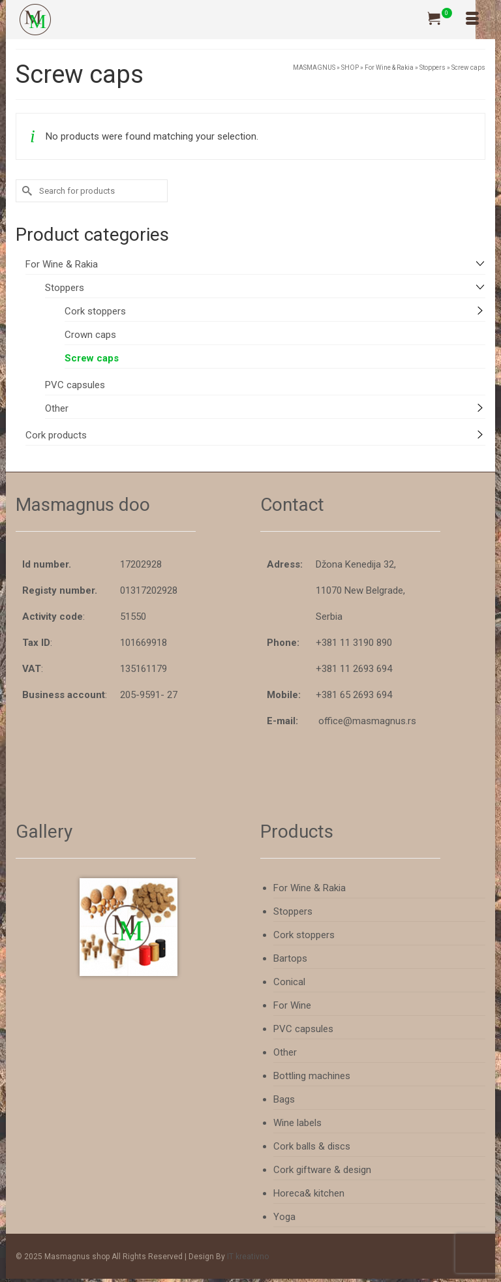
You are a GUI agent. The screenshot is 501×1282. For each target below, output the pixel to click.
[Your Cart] (439, 19)
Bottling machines (311, 1076)
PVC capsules (75, 385)
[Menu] (472, 19)
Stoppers (64, 288)
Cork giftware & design (322, 1170)
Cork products (56, 435)
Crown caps (90, 335)
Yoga (284, 1217)
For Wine (292, 1005)
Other (56, 408)
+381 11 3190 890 (354, 643)
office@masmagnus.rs (367, 721)
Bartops (290, 958)
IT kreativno (248, 1256)
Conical (289, 982)
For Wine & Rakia (61, 264)
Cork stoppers (95, 311)
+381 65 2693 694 (354, 695)
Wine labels (297, 1123)
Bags (284, 1099)
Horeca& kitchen (308, 1193)
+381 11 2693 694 (354, 669)
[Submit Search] (25, 190)
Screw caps (92, 358)
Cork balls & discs (311, 1146)
